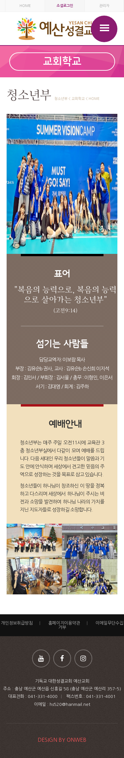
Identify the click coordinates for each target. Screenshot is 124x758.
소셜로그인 (65, 6)
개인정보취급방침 (17, 623)
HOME (25, 6)
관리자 (104, 6)
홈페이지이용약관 (64, 623)
